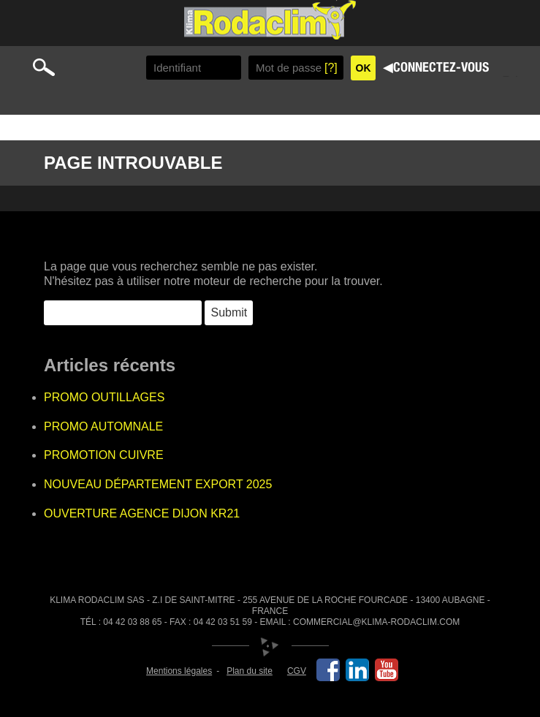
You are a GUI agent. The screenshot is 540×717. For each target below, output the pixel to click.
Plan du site (250, 671)
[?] (331, 67)
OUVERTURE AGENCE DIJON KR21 (142, 513)
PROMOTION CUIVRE (104, 455)
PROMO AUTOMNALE (103, 426)
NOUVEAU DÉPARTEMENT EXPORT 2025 (158, 484)
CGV (296, 671)
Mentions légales (179, 671)
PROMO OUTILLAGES (104, 397)
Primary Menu (513, 75)
